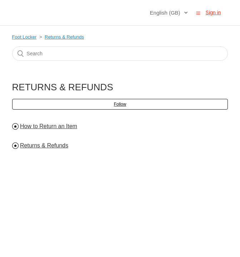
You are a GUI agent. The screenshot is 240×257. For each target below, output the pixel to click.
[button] (198, 13)
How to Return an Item (48, 126)
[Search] (120, 53)
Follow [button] (120, 104)
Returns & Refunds (64, 37)
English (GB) (166, 13)
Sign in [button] (213, 12)
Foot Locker (24, 37)
